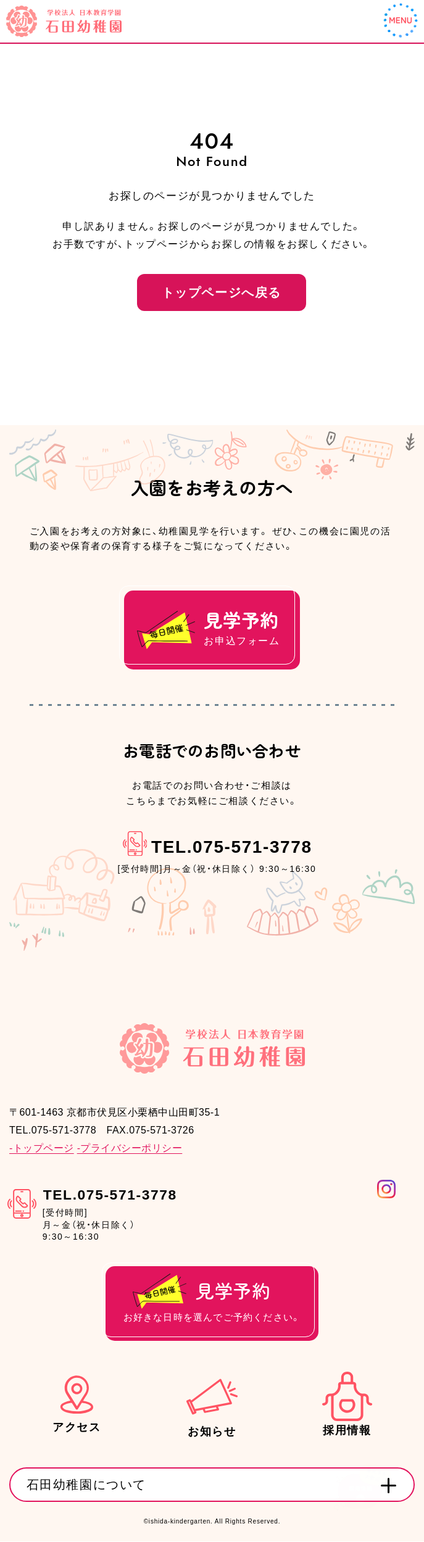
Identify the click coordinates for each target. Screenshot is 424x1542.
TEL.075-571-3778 (231, 847)
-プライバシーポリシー (130, 1148)
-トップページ (41, 1148)
